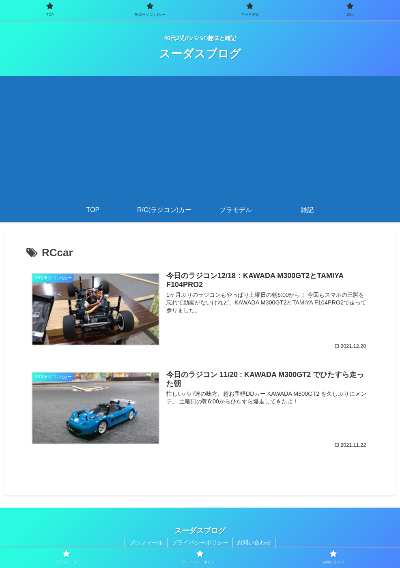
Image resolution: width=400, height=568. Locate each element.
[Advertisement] (200, 137)
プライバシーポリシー (200, 542)
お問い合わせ (254, 542)
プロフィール (146, 542)
